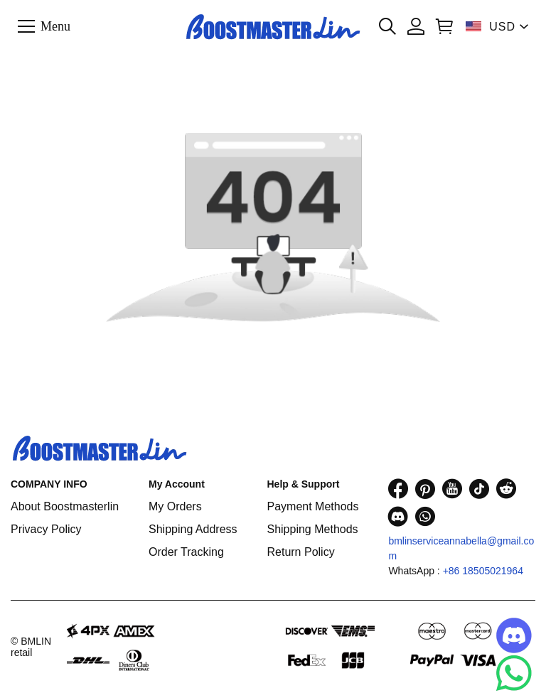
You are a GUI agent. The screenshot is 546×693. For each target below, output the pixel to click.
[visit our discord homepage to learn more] (398, 516)
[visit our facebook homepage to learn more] (398, 488)
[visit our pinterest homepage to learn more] (425, 488)
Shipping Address (193, 529)
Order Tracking (186, 552)
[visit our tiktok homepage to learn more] (479, 488)
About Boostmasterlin (65, 506)
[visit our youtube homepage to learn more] (452, 488)
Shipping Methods (312, 529)
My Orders (175, 506)
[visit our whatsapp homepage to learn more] (425, 516)
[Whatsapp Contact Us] (514, 673)
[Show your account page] (416, 26)
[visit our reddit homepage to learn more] (506, 488)
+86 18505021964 (483, 570)
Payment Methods (312, 506)
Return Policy (300, 552)
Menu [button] (55, 25)
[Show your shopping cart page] (444, 26)
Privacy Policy (46, 529)
